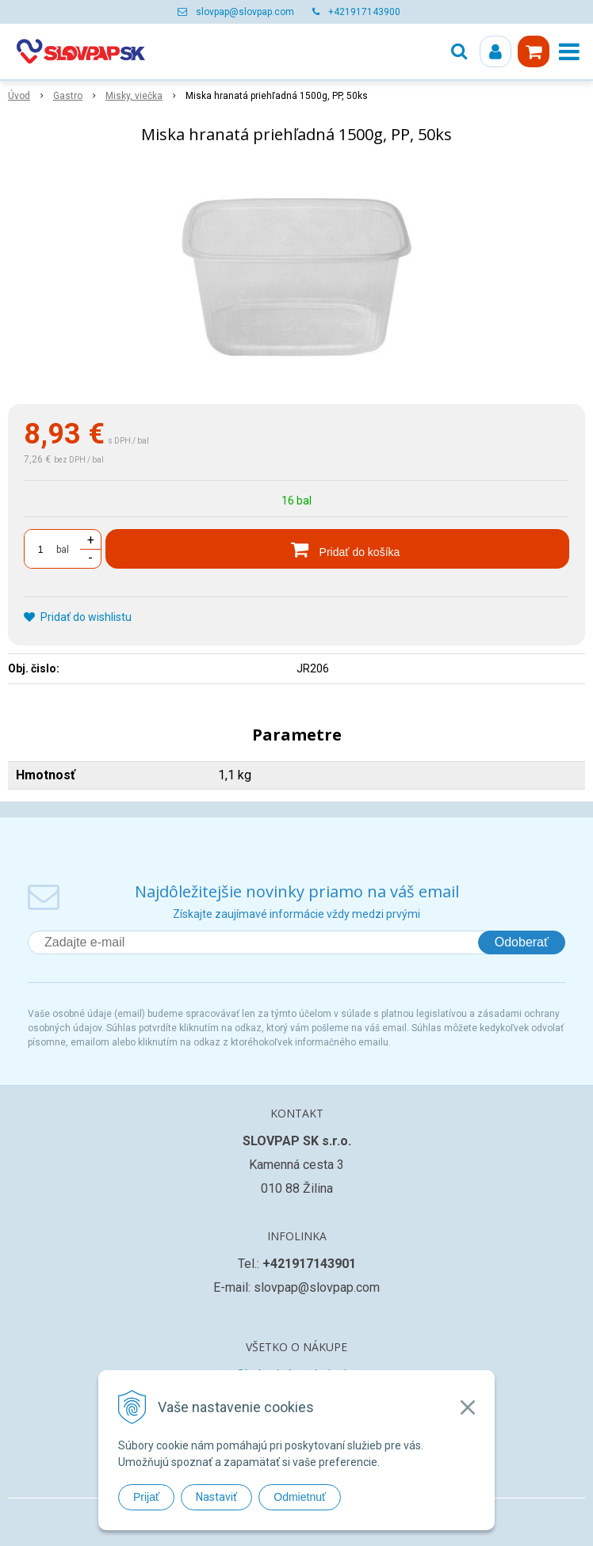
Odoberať (522, 942)
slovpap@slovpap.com (245, 11)
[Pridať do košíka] (337, 549)
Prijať (146, 1497)
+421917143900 (364, 11)
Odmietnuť (300, 1497)
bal (62, 549)
